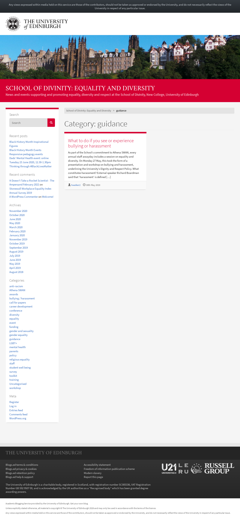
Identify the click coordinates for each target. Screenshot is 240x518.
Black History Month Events (25, 150)
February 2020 (17, 231)
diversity (14, 314)
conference (15, 310)
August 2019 (16, 251)
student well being (20, 367)
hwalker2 (75, 185)
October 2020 (17, 215)
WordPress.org (17, 418)
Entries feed (16, 410)
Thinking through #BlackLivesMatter (30, 166)
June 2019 (15, 260)
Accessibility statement (97, 464)
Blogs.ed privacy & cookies (21, 469)
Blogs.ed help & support (19, 477)
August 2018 (16, 272)
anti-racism (16, 286)
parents (13, 351)
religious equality (19, 359)
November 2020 (18, 211)
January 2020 (17, 235)
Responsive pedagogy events (26, 154)
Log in (12, 406)
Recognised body (100, 488)
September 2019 (18, 247)
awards (13, 294)
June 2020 (15, 219)
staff (12, 363)
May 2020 (14, 223)
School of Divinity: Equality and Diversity (80, 88)
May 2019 (14, 263)
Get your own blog (79, 503)
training (14, 379)
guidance (14, 339)
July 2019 (14, 255)
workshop (15, 388)
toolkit (13, 375)
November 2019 (18, 239)
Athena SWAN (17, 290)
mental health (17, 347)
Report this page (93, 477)
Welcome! (47, 196)
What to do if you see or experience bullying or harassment (101, 143)
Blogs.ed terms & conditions (22, 464)
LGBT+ (13, 343)
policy (12, 355)
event (12, 322)
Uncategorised (17, 384)
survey (13, 371)
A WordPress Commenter (23, 196)
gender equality (18, 335)
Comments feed (18, 414)
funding (13, 327)
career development (20, 306)
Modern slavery (92, 473)
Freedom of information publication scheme (109, 469)
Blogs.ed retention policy (20, 473)
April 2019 (15, 268)
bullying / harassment (22, 298)
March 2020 (15, 227)
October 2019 (17, 243)
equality (14, 318)
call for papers (17, 302)
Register (14, 402)
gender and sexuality (21, 331)
